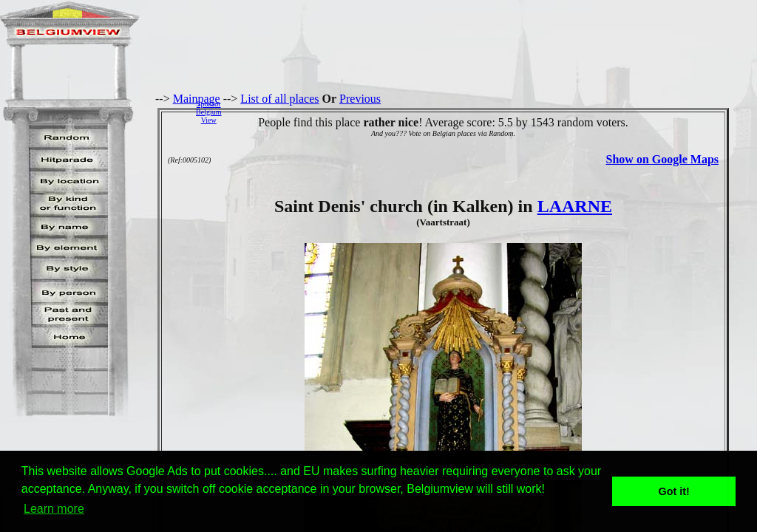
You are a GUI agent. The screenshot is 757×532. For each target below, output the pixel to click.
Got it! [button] (674, 491)
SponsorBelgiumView (208, 112)
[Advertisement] (493, 111)
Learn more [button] (54, 508)
